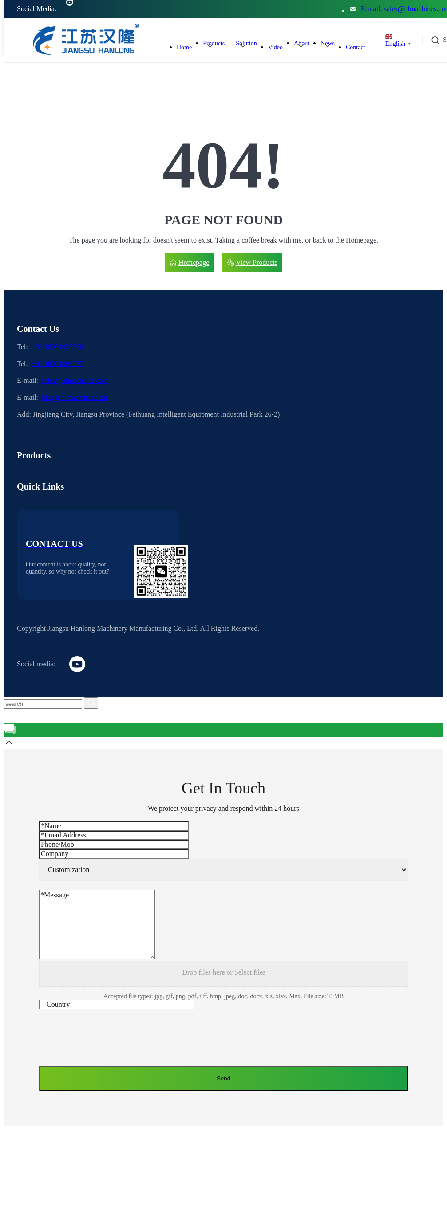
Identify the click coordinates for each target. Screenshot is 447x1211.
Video (275, 47)
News (327, 43)
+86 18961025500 (57, 347)
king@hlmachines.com (74, 397)
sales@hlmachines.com (75, 380)
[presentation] (106, 1040)
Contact (355, 47)
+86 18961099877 (57, 363)
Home (184, 47)
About (301, 43)
